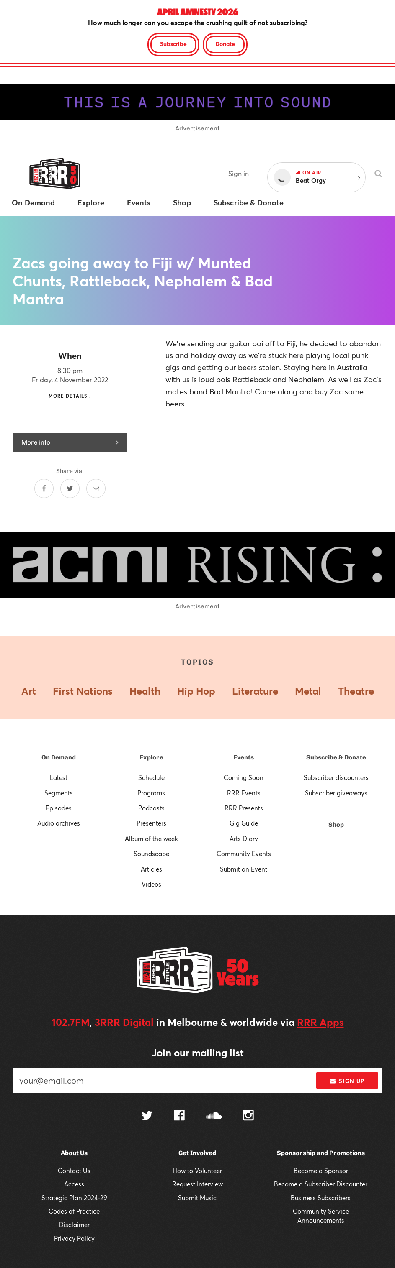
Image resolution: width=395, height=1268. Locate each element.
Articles (151, 869)
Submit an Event (243, 869)
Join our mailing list (198, 1052)
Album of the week (151, 838)
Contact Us (74, 1170)
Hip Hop (196, 691)
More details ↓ (70, 396)
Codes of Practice (74, 1211)
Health (144, 691)
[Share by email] (96, 488)
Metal (308, 691)
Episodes (59, 808)
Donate (225, 44)
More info (70, 442)
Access (74, 1184)
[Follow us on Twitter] (147, 1116)
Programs (151, 793)
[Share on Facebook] (44, 488)
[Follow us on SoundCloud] (214, 1116)
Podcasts (151, 808)
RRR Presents (244, 808)
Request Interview (197, 1184)
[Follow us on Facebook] (179, 1116)
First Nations (83, 691)
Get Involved (197, 1153)
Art (28, 691)
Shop (336, 824)
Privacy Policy (74, 1238)
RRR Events (244, 793)
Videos (151, 884)
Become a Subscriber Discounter (320, 1184)
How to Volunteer (197, 1170)
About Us (74, 1153)
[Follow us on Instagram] (248, 1116)
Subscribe (173, 44)
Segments (58, 793)
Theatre (356, 691)
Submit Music (197, 1198)
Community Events (244, 853)
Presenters (151, 823)
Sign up (347, 1081)
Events (243, 757)
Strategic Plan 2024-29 (74, 1198)
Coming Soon (243, 777)
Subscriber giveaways (336, 793)
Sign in (238, 173)
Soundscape (151, 853)
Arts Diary (244, 838)
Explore (151, 757)
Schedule (151, 777)
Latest (58, 777)
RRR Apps (320, 1022)
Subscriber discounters (336, 777)
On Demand (58, 757)
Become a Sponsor (321, 1170)
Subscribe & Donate (336, 757)
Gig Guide (244, 823)
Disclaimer (74, 1224)
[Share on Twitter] (70, 488)
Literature (255, 691)
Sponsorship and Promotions (321, 1153)
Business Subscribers (321, 1198)
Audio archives (58, 823)
